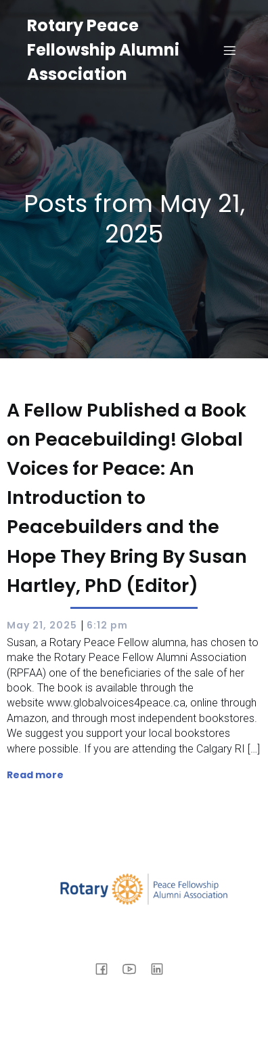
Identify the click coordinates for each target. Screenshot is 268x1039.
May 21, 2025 (42, 625)
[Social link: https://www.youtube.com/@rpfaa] (134, 967)
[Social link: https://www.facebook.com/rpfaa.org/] (106, 967)
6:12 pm (107, 625)
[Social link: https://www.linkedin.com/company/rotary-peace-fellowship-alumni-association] (162, 967)
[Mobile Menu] (229, 50)
